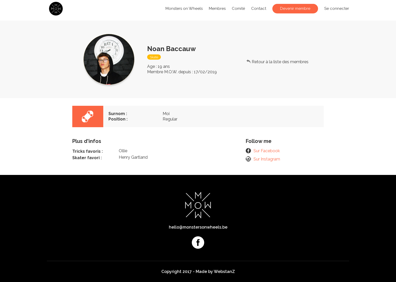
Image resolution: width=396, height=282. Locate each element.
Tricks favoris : (87, 151)
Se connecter (336, 8)
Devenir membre (295, 8)
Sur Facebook (267, 150)
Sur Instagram (267, 159)
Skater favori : (87, 157)
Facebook (198, 242)
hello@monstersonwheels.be (198, 227)
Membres (217, 8)
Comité (238, 8)
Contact (258, 8)
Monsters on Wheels (184, 8)
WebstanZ (224, 271)
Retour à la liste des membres (280, 61)
